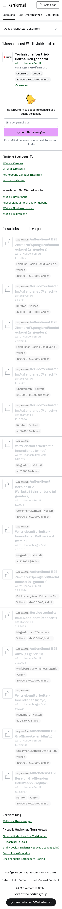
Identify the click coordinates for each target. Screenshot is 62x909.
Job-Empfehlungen (30, 14)
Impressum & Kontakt (37, 872)
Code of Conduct (48, 880)
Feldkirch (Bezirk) (27, 263)
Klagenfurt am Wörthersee (32, 632)
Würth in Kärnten (13, 163)
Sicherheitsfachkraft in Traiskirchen (25, 836)
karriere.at (39, 829)
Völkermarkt (38, 668)
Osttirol (47, 750)
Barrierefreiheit (28, 880)
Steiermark (23, 510)
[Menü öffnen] (4, 5)
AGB (54, 872)
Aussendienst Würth (19, 44)
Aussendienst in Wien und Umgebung (25, 202)
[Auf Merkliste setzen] (21, 86)
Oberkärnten (24, 389)
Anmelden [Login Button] (48, 5)
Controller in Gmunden (16, 853)
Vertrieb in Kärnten (14, 180)
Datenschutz (10, 880)
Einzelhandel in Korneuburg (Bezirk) (24, 858)
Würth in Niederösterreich (18, 208)
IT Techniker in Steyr (15, 842)
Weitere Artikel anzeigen (17, 821)
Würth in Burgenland (15, 214)
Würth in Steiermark (15, 197)
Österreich (22, 73)
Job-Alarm (52, 14)
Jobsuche (9, 14)
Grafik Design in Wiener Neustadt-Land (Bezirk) (31, 847)
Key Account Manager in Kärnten (22, 174)
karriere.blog (12, 815)
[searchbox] (31, 29)
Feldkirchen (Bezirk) (28, 346)
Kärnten (48, 44)
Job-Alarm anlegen (31, 132)
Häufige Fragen (14, 872)
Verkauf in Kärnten (14, 169)
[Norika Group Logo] (30, 895)
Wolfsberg (23, 668)
